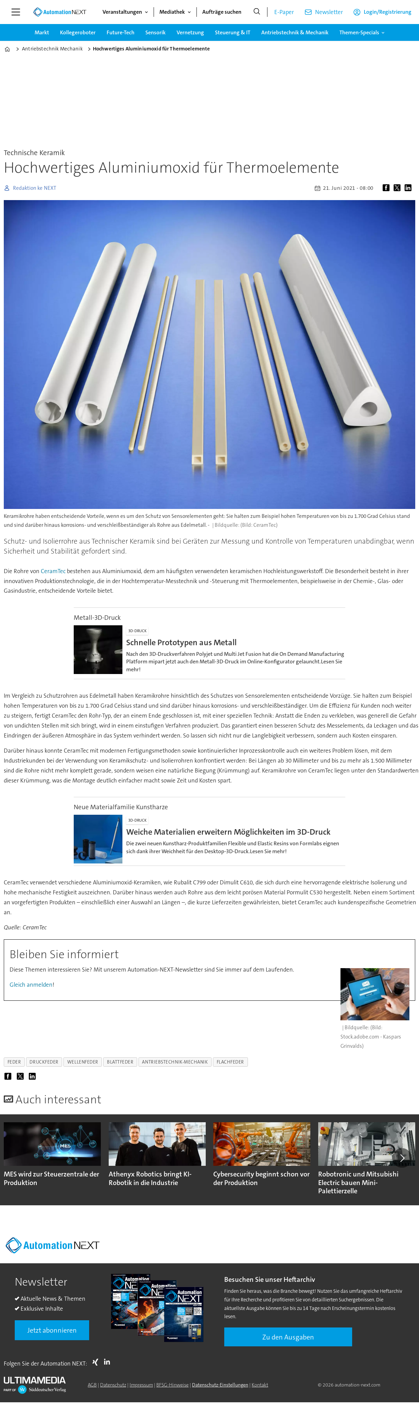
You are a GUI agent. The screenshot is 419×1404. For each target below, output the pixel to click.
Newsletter (329, 12)
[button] (401, 1158)
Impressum (141, 1385)
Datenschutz (113, 1385)
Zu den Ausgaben (288, 1337)
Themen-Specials (359, 32)
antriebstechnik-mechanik (175, 1062)
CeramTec (54, 571)
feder (14, 1062)
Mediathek (172, 11)
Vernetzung (190, 32)
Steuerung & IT (232, 32)
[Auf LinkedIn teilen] (409, 188)
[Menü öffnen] (15, 12)
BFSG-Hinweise (172, 1385)
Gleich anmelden (31, 984)
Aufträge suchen (221, 11)
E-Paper (284, 12)
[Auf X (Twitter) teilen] (398, 188)
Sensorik (155, 32)
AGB (92, 1385)
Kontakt (260, 1385)
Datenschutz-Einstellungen (220, 1385)
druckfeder (43, 1062)
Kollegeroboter (78, 32)
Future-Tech (120, 32)
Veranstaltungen (122, 11)
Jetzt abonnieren (52, 1330)
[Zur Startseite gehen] (59, 12)
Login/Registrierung (387, 11)
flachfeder (230, 1062)
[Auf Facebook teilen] (387, 188)
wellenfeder (82, 1062)
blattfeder (120, 1062)
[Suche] (257, 12)
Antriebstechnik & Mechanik (294, 32)
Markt (42, 32)
